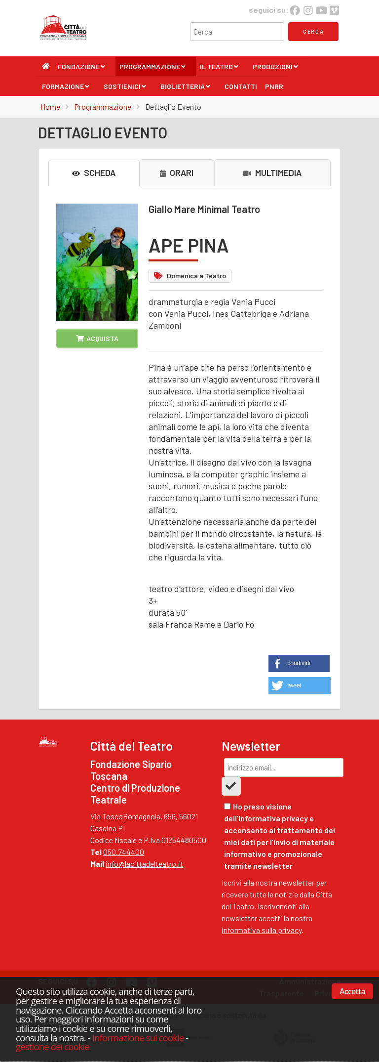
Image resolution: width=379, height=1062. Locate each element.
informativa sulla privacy (262, 930)
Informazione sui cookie (138, 1037)
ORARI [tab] (176, 172)
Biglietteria (185, 89)
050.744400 (123, 851)
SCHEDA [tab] (93, 172)
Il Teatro (219, 69)
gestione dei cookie (52, 1046)
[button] (299, 663)
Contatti (241, 86)
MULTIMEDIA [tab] (272, 172)
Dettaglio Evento (173, 106)
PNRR (274, 86)
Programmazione (152, 69)
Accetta (352, 991)
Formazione (66, 89)
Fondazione (82, 69)
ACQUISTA (97, 338)
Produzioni (276, 69)
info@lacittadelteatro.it (144, 863)
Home (50, 106)
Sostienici (125, 89)
